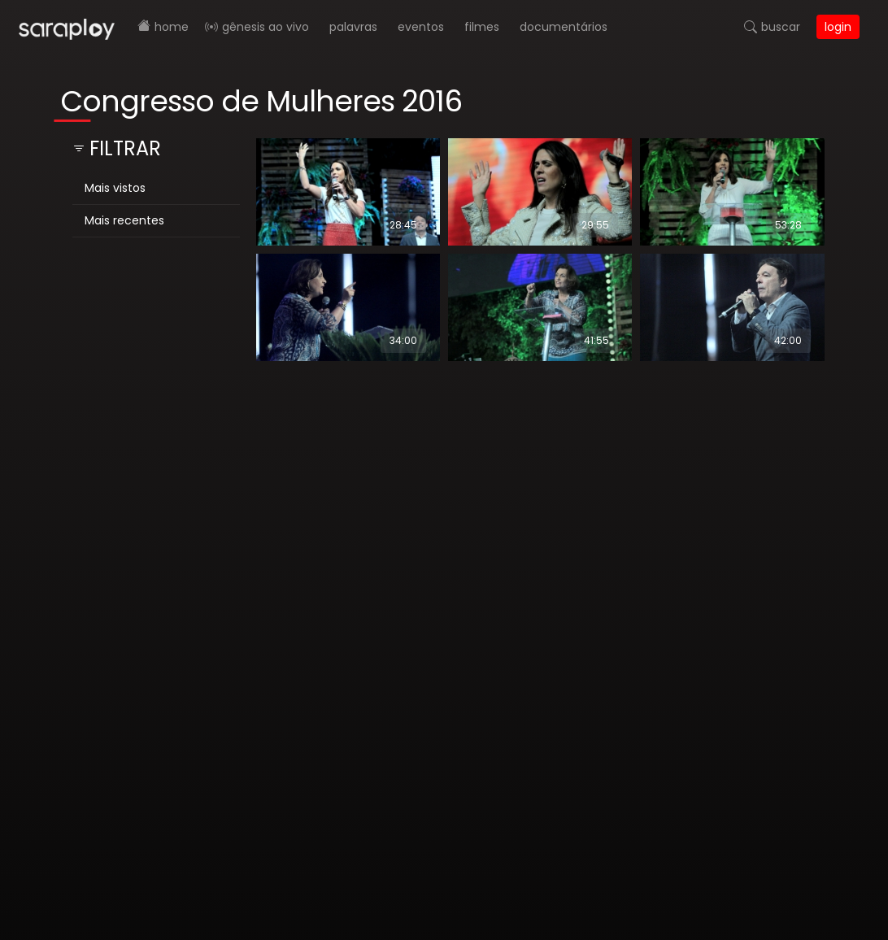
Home (172, 27)
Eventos (421, 27)
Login (838, 27)
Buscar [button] (780, 27)
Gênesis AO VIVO (265, 27)
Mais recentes (124, 220)
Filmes (481, 27)
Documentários (563, 27)
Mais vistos (115, 188)
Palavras (353, 27)
